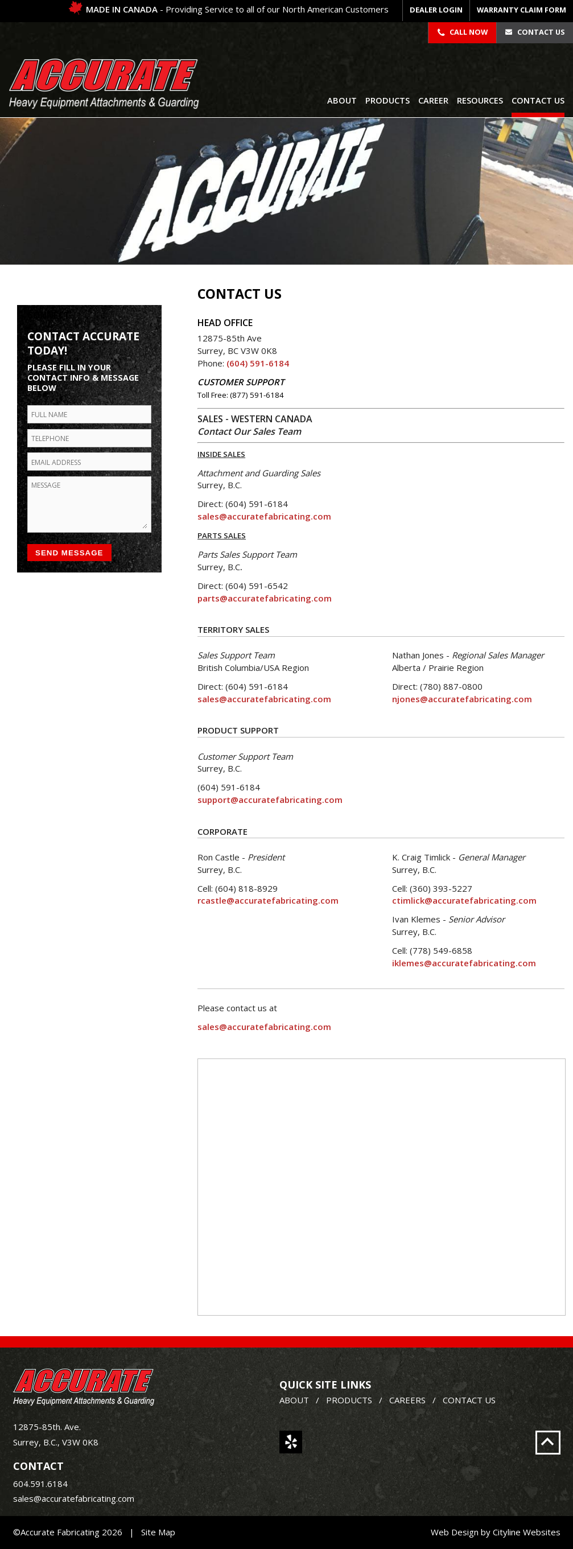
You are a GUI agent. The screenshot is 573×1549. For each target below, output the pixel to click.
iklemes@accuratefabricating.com (464, 963)
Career (433, 100)
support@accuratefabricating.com (270, 799)
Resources (480, 100)
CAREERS (407, 1400)
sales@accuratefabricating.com (264, 516)
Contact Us (534, 32)
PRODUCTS (349, 1400)
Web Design (455, 1532)
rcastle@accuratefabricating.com (268, 900)
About (342, 100)
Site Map (158, 1532)
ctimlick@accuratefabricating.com (464, 900)
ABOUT (294, 1400)
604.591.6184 (40, 1483)
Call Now (463, 32)
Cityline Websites (526, 1532)
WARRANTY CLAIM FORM (521, 10)
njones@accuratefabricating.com (462, 699)
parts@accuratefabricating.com (264, 598)
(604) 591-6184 (257, 363)
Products (387, 100)
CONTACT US (469, 1400)
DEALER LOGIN (436, 10)
